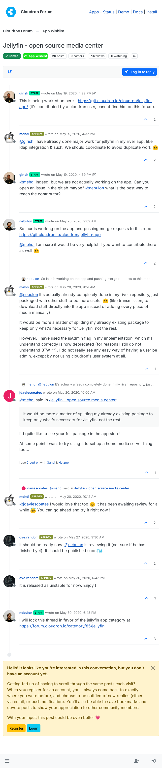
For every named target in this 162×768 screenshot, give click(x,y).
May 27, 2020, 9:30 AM (86, 537)
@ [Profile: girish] (26, 141)
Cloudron (33, 462)
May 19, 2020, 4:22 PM (74, 93)
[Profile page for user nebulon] (9, 225)
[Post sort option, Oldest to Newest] (9, 72)
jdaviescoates (30, 392)
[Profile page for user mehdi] (9, 137)
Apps (94, 11)
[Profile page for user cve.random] (9, 541)
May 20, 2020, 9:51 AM (77, 287)
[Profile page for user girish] (9, 97)
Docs (138, 11)
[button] (7, 761)
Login (33, 728)
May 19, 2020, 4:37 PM (77, 134)
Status (108, 11)
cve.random (28, 537)
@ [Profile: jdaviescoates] (34, 504)
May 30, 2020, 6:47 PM (87, 578)
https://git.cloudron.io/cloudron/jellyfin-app (60, 234)
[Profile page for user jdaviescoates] (9, 396)
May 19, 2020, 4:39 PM (74, 175)
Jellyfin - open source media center (82, 399)
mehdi (24, 134)
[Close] (153, 668)
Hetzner (64, 462)
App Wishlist (35, 56)
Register (16, 728)
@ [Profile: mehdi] (26, 181)
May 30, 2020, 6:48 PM (78, 613)
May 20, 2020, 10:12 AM (78, 497)
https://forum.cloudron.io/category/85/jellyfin (61, 625)
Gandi (51, 462)
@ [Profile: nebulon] (94, 187)
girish (23, 93)
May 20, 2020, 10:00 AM (77, 392)
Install (151, 11)
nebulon (25, 221)
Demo (123, 11)
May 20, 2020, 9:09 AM (78, 221)
